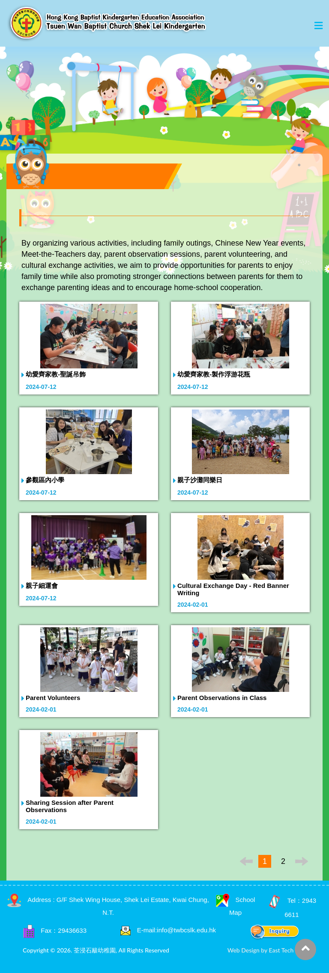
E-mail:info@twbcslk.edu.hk (176, 930)
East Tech (281, 950)
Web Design (243, 950)
